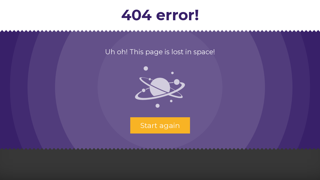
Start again (160, 125)
